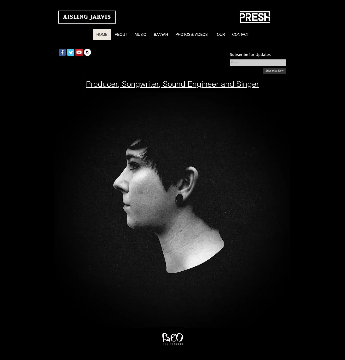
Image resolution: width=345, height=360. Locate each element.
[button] (140, 34)
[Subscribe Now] (274, 71)
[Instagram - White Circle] (87, 52)
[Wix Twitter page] (70, 52)
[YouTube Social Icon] (79, 52)
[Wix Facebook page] (62, 52)
